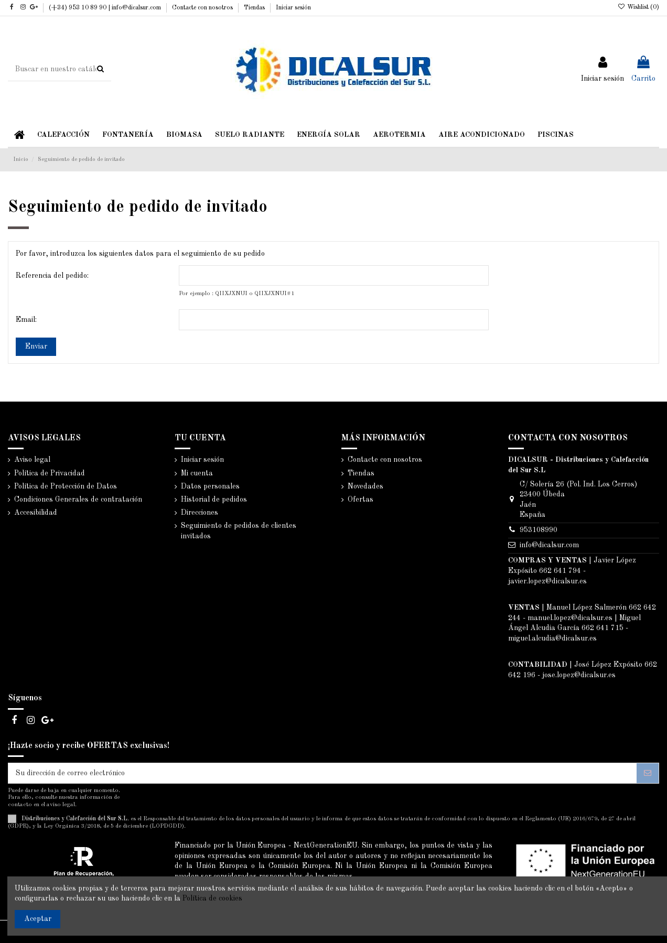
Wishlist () (638, 7)
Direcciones (199, 512)
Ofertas (360, 499)
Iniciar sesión (293, 8)
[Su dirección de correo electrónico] (322, 773)
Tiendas (255, 8)
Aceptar (37, 919)
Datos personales (210, 486)
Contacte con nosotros (203, 8)
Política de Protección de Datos (65, 486)
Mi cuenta (197, 473)
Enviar (36, 346)
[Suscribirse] (648, 773)
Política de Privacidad (49, 473)
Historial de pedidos (214, 499)
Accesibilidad (35, 512)
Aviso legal (32, 459)
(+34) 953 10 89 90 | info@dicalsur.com (106, 8)
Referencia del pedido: (52, 275)
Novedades (365, 486)
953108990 (538, 530)
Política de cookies (212, 898)
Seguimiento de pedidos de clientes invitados (238, 531)
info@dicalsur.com (549, 545)
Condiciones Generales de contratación (78, 499)
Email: (26, 319)
